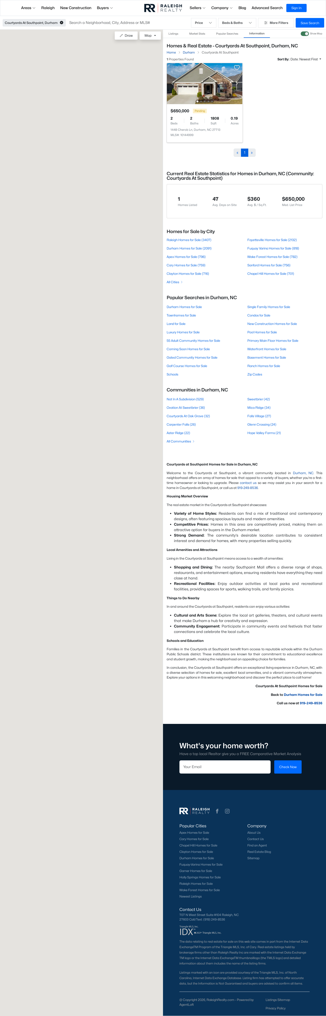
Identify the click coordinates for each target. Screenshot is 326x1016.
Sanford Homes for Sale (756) (268, 265)
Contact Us (255, 839)
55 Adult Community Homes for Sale (193, 340)
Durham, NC (303, 473)
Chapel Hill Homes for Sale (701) (270, 273)
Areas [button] (28, 8)
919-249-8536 (247, 488)
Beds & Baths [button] (237, 23)
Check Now (288, 767)
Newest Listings (190, 896)
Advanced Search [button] (267, 8)
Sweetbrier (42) (258, 399)
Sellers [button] (198, 8)
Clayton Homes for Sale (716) (188, 273)
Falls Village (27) (259, 416)
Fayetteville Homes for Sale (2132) (272, 240)
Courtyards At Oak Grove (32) (188, 416)
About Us (254, 832)
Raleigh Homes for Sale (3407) (189, 240)
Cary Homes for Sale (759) (186, 265)
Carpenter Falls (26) (181, 424)
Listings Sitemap (278, 1000)
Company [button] (222, 8)
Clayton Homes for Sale (196, 852)
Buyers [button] (105, 8)
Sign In (296, 8)
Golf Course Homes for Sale (187, 366)
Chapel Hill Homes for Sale (198, 845)
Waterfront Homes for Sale (266, 349)
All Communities (181, 441)
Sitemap (253, 858)
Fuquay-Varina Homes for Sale (201, 864)
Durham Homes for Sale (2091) (189, 248)
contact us (248, 483)
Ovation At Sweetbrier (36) (186, 407)
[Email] (225, 767)
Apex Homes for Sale (194, 832)
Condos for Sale (258, 315)
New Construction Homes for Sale (272, 324)
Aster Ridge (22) (178, 433)
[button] (62, 23)
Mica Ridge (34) (259, 407)
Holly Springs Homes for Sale (200, 877)
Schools (172, 374)
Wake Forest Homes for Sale (199, 890)
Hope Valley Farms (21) (264, 433)
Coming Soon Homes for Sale (188, 349)
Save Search (310, 23)
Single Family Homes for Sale (268, 307)
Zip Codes (254, 374)
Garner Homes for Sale (195, 871)
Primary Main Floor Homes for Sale (272, 340)
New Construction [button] (75, 8)
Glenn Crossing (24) (261, 424)
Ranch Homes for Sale (263, 366)
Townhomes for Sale (181, 315)
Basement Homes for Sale (266, 357)
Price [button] (204, 23)
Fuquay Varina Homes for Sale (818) (273, 248)
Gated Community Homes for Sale (192, 357)
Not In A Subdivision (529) (185, 399)
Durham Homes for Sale (184, 307)
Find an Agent (257, 845)
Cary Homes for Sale (194, 839)
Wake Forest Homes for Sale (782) (272, 257)
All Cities (175, 282)
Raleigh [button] (48, 8)
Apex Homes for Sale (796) (186, 257)
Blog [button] (242, 8)
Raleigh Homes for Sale (196, 883)
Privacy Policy (276, 1008)
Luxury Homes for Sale (183, 332)
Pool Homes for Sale (262, 332)
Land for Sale (176, 324)
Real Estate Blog (259, 852)
